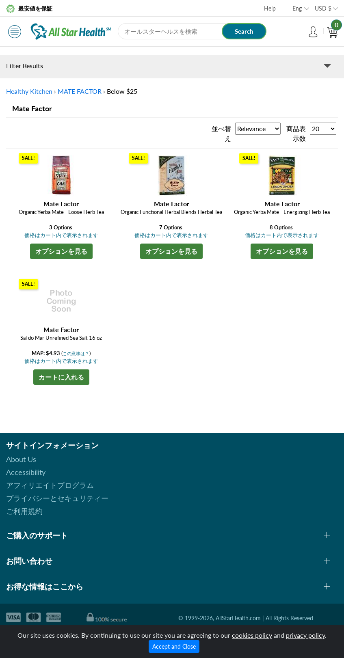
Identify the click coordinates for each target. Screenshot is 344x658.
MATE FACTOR (80, 91)
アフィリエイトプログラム (50, 485)
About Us (21, 459)
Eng (297, 8)
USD (323, 8)
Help (270, 8)
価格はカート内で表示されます (61, 235)
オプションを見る (61, 251)
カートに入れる (61, 377)
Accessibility (25, 472)
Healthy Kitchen (29, 91)
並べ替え (221, 133)
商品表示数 (296, 133)
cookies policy (252, 635)
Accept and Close (174, 646)
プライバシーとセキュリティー (57, 498)
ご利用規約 (24, 511)
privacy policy (305, 635)
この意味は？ (76, 353)
